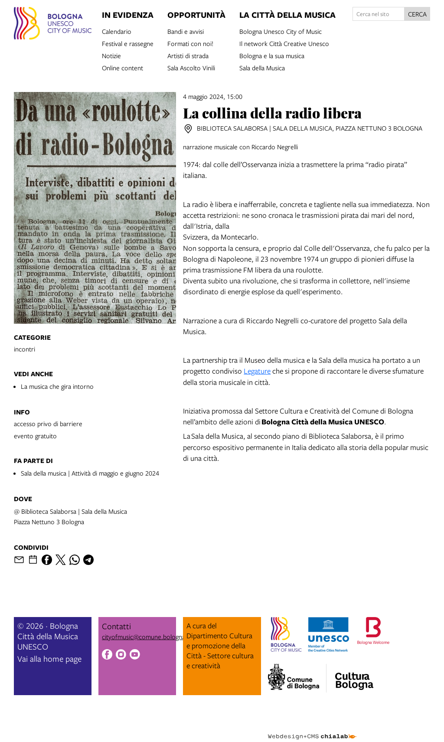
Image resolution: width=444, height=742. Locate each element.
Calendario (116, 31)
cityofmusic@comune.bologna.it (146, 636)
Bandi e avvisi (185, 31)
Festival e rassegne (127, 43)
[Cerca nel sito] (379, 14)
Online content (122, 67)
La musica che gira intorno (57, 386)
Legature (257, 371)
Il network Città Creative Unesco (284, 43)
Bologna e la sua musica (271, 55)
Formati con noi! (190, 43)
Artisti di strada (188, 55)
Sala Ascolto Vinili (191, 67)
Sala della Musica (262, 67)
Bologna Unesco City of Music (280, 31)
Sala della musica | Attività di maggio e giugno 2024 (90, 473)
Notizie (111, 55)
